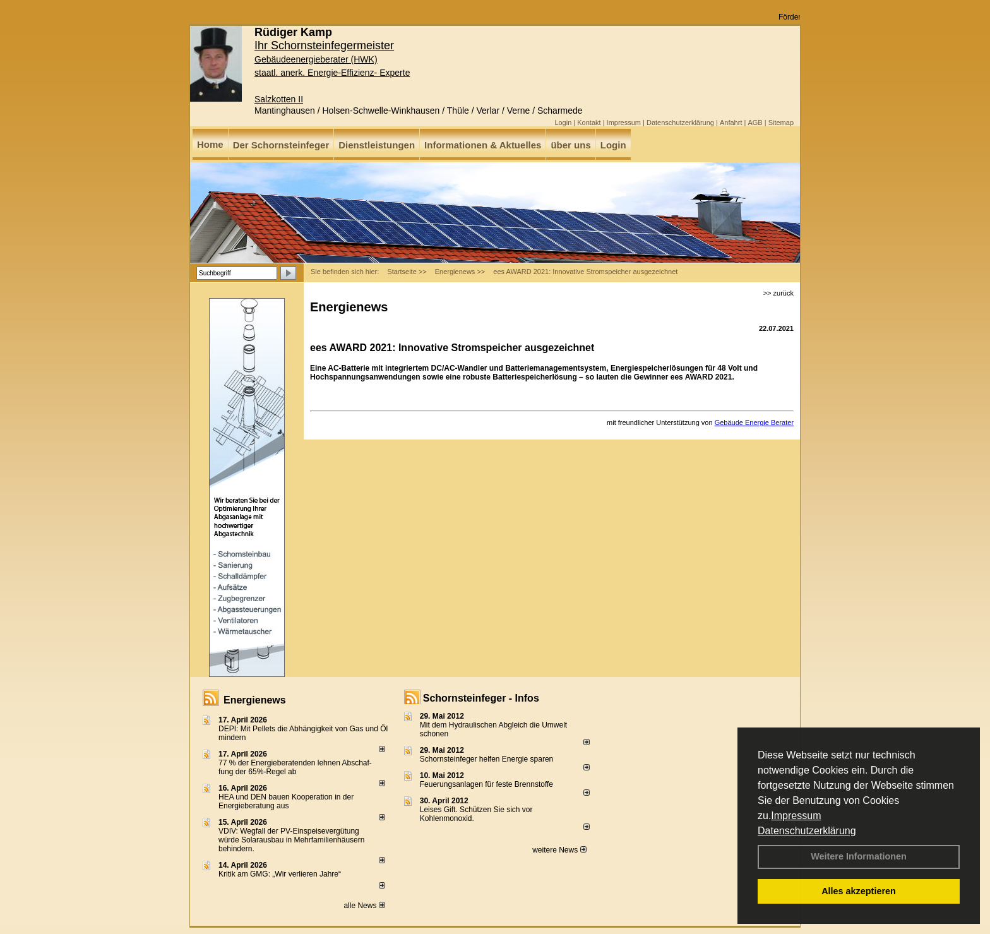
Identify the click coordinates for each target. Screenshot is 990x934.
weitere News (559, 850)
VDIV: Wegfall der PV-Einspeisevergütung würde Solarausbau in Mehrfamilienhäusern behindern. (291, 840)
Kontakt (588, 122)
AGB (755, 122)
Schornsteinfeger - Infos (481, 698)
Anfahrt (731, 122)
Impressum (796, 815)
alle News (364, 905)
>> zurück (778, 293)
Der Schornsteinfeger (281, 145)
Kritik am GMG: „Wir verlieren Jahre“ (279, 874)
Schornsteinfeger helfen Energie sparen (486, 759)
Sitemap (781, 122)
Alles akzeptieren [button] (858, 891)
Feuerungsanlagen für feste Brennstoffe (486, 784)
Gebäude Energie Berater (754, 422)
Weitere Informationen (859, 856)
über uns (570, 145)
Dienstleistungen (376, 145)
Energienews (255, 700)
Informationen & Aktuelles (482, 145)
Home (210, 144)
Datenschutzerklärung (807, 830)
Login (562, 122)
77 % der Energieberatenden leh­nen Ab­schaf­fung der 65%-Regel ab (295, 767)
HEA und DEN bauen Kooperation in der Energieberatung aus (286, 801)
